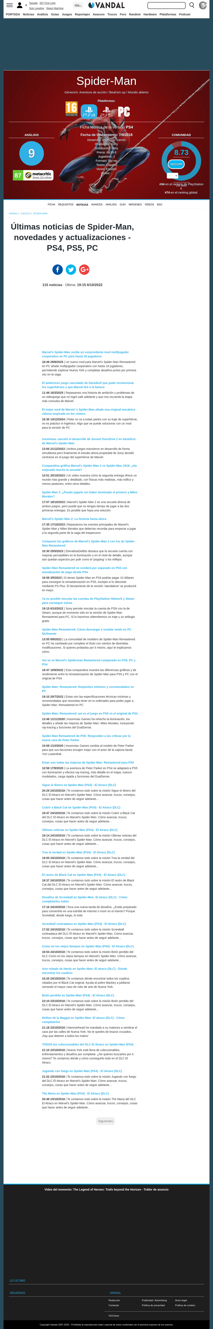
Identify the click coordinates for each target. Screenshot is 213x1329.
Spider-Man (106, 80)
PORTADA (13, 14)
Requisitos (65, 204)
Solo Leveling (36, 8)
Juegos (67, 14)
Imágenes (135, 204)
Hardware (150, 14)
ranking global (187, 192)
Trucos (112, 14)
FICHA (51, 204)
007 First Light (48, 3)
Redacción (114, 1300)
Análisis (42, 14)
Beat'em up (117, 92)
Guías (55, 14)
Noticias (28, 14)
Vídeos (149, 204)
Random (135, 14)
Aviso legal (181, 1300)
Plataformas (168, 14)
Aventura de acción (92, 92)
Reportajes (82, 14)
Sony (114, 144)
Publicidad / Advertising (154, 1300)
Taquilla (33, 3)
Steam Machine (54, 8)
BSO (159, 204)
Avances (99, 14)
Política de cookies (185, 1305)
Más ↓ (78, 5)
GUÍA (123, 204)
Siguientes (105, 1121)
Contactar (114, 1305)
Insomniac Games (114, 140)
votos (181, 185)
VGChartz (114, 1315)
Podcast (184, 14)
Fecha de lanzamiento (98, 135)
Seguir (176, 164)
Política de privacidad (153, 1305)
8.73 (181, 152)
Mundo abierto (138, 92)
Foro (123, 14)
